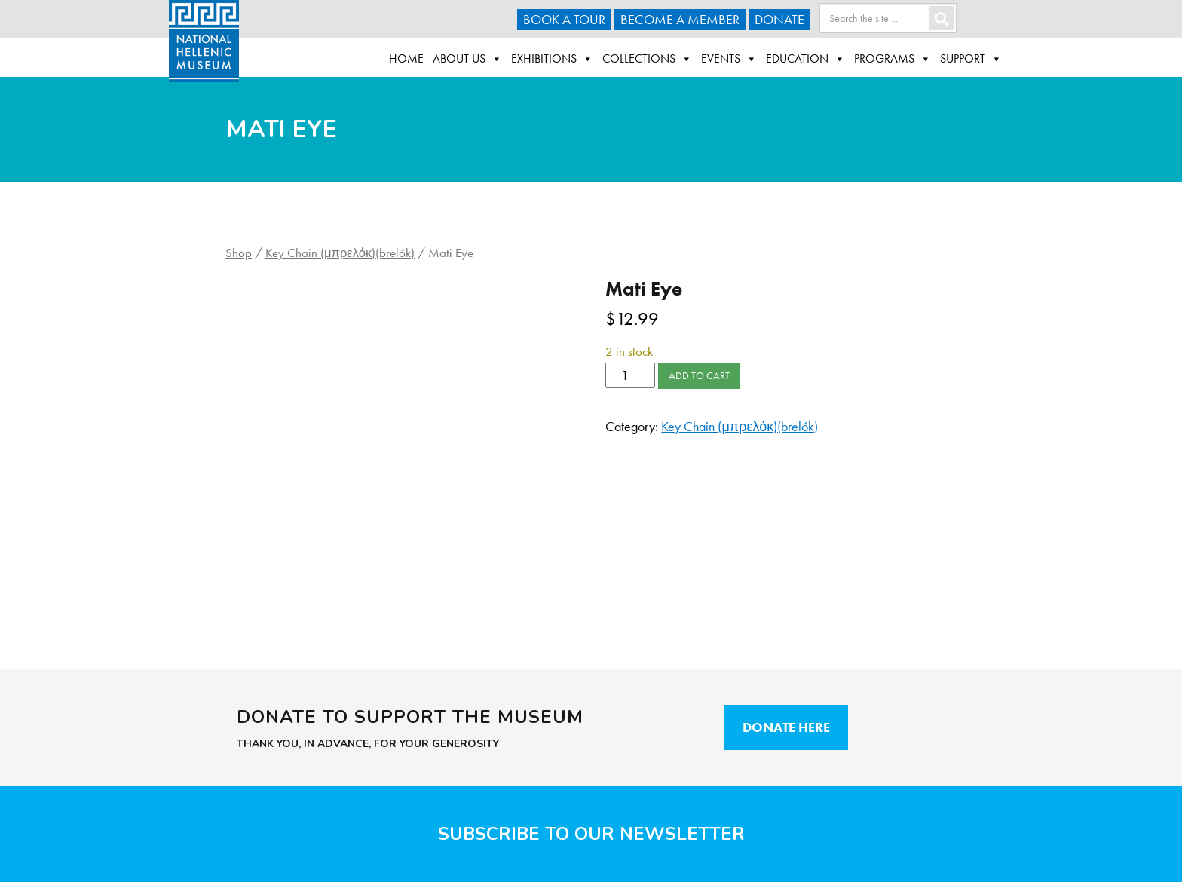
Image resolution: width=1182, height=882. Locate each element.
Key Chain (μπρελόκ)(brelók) (340, 253)
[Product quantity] (629, 375)
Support (971, 59)
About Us (467, 59)
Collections (647, 59)
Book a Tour (564, 19)
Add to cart (699, 375)
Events (729, 59)
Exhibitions (552, 59)
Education (805, 59)
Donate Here (786, 727)
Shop (238, 253)
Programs (892, 59)
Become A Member (680, 19)
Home (406, 58)
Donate (779, 19)
